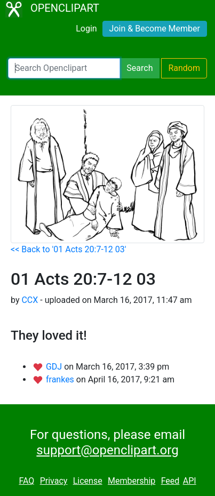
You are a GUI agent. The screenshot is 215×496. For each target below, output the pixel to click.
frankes (61, 379)
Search (139, 68)
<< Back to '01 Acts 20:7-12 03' (68, 249)
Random (184, 68)
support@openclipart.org (107, 450)
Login (86, 28)
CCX (29, 300)
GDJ (55, 367)
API (189, 481)
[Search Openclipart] (64, 68)
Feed (170, 481)
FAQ (26, 481)
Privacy (54, 481)
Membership (131, 481)
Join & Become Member (154, 28)
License (87, 481)
